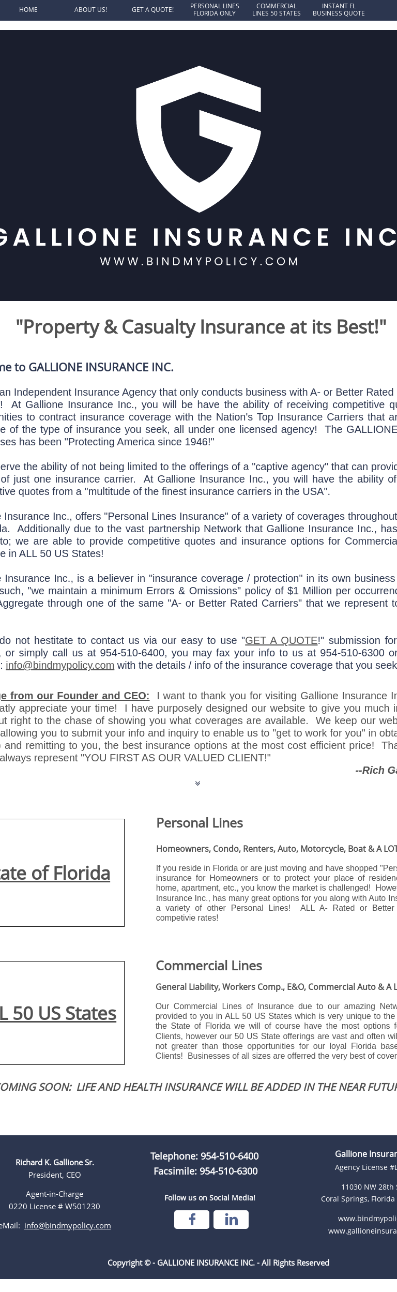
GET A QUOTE (281, 640)
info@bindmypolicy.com (60, 665)
